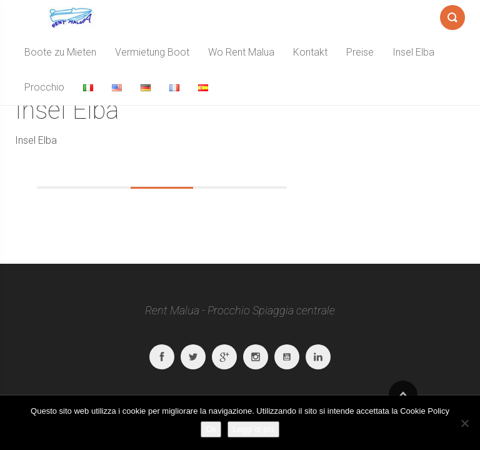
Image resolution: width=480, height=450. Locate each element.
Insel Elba (413, 52)
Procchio (44, 87)
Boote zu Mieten (60, 52)
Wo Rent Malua (241, 52)
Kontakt (310, 52)
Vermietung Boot (152, 52)
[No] (464, 423)
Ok (211, 429)
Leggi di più (253, 429)
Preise (360, 52)
